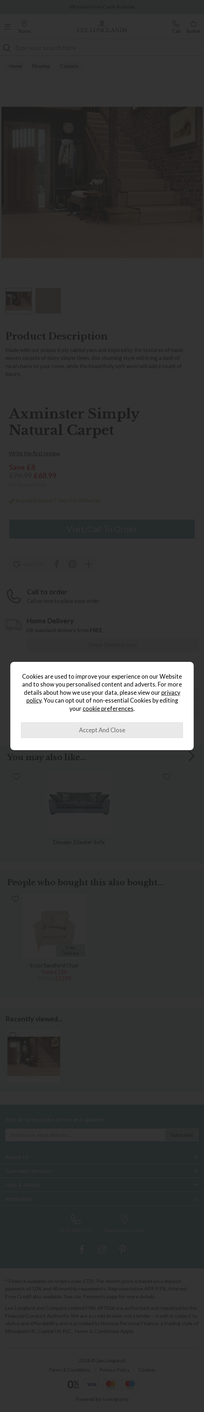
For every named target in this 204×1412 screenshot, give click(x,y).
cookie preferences (108, 708)
